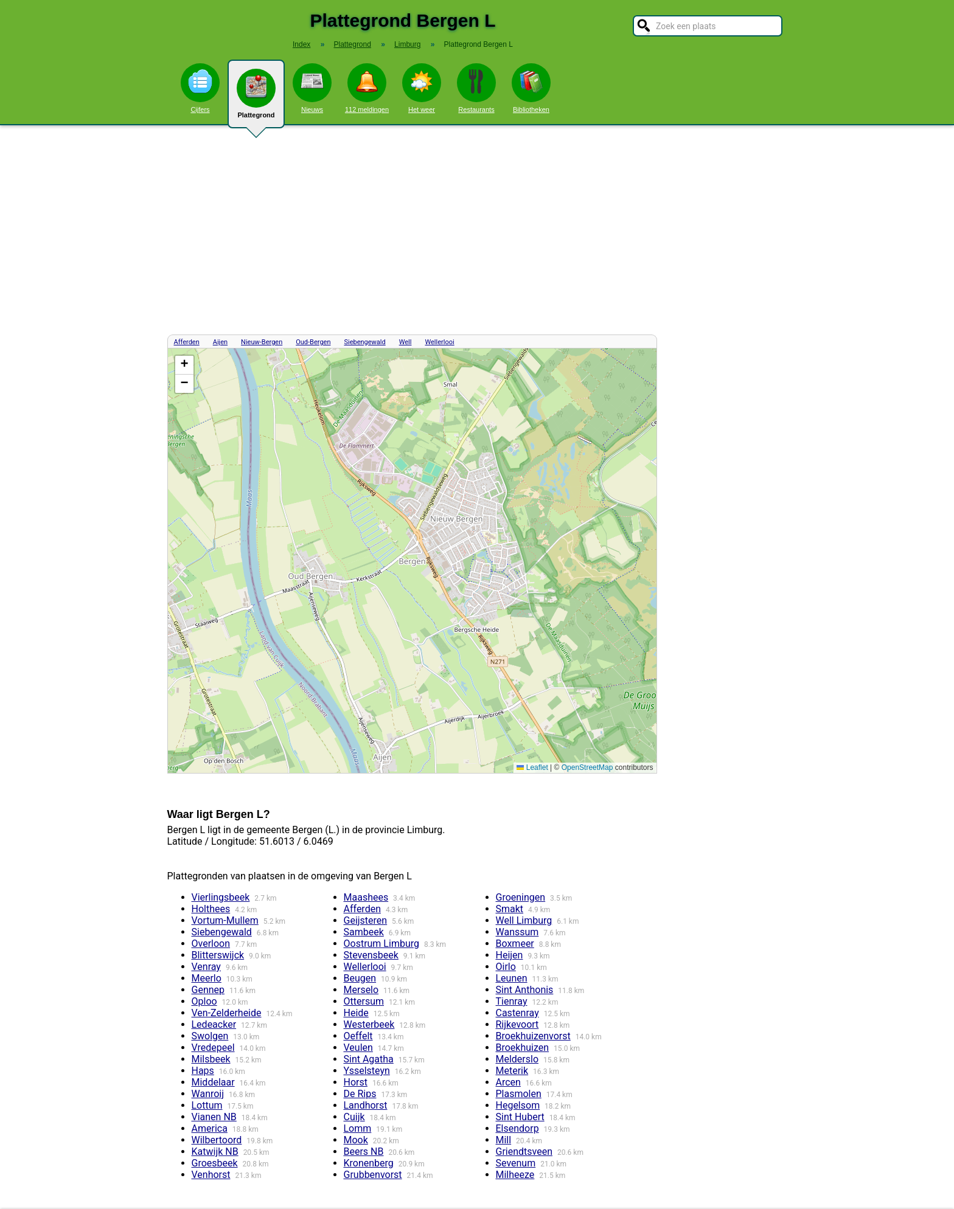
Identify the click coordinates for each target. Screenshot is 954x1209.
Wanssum (517, 932)
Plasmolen (518, 1094)
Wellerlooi (439, 342)
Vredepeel (213, 1047)
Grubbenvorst (373, 1174)
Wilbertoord (217, 1140)
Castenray (517, 1013)
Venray (206, 966)
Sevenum (516, 1163)
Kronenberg (369, 1163)
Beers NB (364, 1151)
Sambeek (364, 932)
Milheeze (515, 1174)
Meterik (512, 1070)
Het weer (421, 88)
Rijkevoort (517, 1024)
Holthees (211, 909)
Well (405, 342)
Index (301, 44)
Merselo (361, 990)
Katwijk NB (215, 1151)
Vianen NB (214, 1117)
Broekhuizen (522, 1047)
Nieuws (312, 88)
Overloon (211, 943)
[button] (184, 365)
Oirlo (506, 966)
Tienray (511, 1001)
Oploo (204, 1001)
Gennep (208, 990)
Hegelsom (518, 1105)
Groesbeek (215, 1163)
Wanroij (208, 1094)
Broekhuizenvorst (533, 1036)
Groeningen (521, 897)
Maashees (366, 897)
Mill (504, 1140)
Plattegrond (256, 98)
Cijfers (200, 88)
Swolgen (210, 1036)
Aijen (220, 342)
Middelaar (213, 1082)
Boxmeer (515, 943)
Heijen (509, 955)
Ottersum (364, 1001)
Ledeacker (214, 1024)
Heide (356, 1013)
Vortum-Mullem (225, 920)
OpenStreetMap (587, 767)
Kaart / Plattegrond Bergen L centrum (410, 561)
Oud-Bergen (313, 342)
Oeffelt (358, 1036)
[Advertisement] (477, 230)
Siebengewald (364, 342)
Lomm (358, 1128)
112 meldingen (367, 88)
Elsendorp (517, 1128)
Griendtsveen (524, 1151)
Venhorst (211, 1174)
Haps (203, 1070)
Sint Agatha (369, 1059)
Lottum (207, 1105)
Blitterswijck (218, 955)
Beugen (360, 978)
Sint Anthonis (525, 990)
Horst (355, 1082)
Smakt (510, 909)
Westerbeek (369, 1024)
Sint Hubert (520, 1117)
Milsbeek (211, 1059)
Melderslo (517, 1059)
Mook (356, 1140)
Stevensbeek (371, 955)
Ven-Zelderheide (227, 1013)
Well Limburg (524, 920)
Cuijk (354, 1117)
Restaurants (476, 88)
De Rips (360, 1094)
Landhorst (366, 1105)
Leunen (511, 978)
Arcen (508, 1082)
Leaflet (532, 767)
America (210, 1128)
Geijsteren (366, 920)
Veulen (358, 1047)
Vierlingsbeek (221, 897)
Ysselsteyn (367, 1070)
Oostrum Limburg (381, 943)
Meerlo (206, 978)
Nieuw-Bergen (261, 342)
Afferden (187, 342)
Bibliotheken (531, 88)
